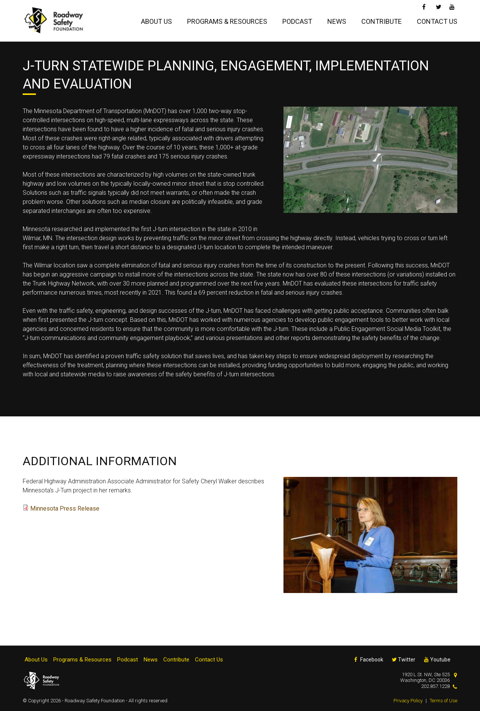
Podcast (297, 21)
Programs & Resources (227, 21)
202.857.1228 (435, 686)
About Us (156, 21)
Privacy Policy (408, 700)
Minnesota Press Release (64, 508)
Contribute (381, 21)
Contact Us (437, 21)
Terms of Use (443, 700)
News (336, 21)
